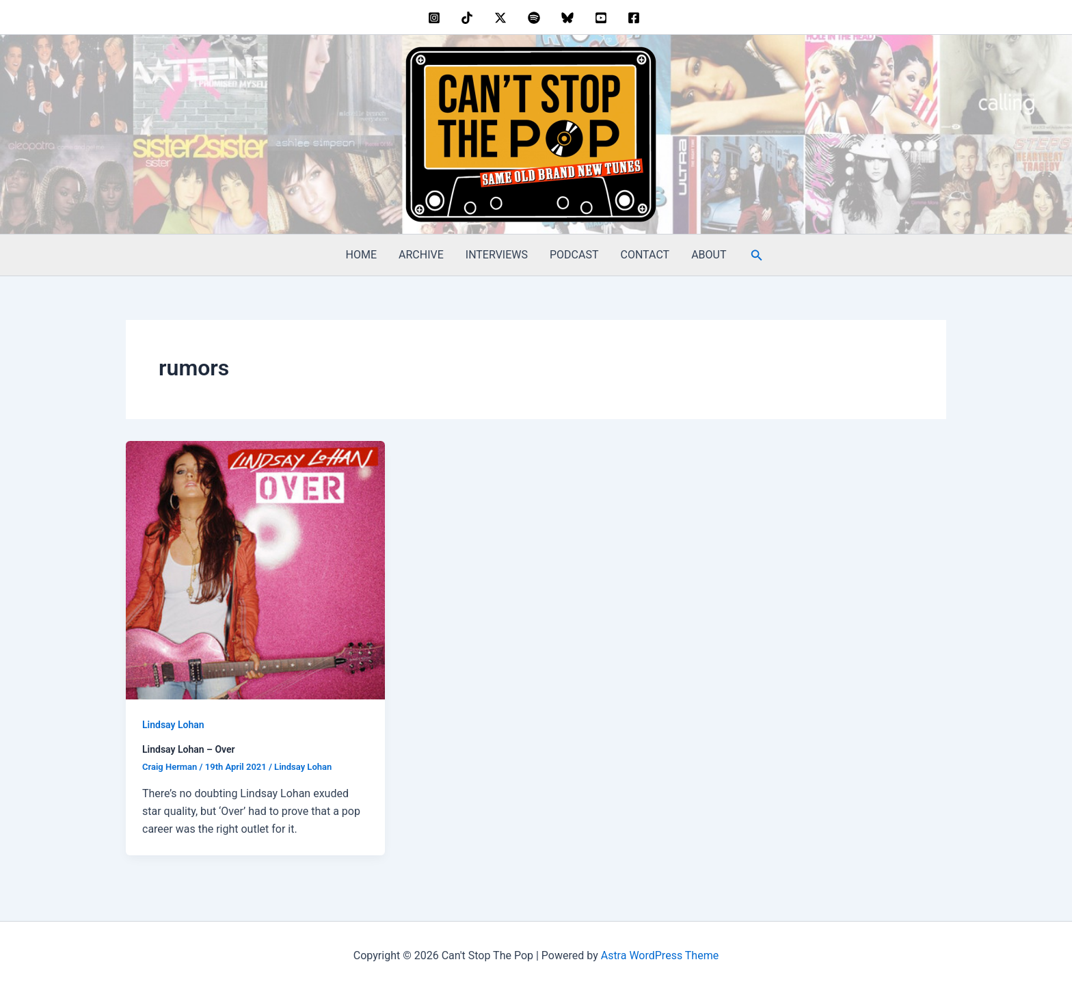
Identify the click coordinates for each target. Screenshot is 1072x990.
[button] (757, 255)
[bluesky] (569, 18)
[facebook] (636, 18)
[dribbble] (536, 18)
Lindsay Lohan (173, 724)
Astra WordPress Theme (660, 955)
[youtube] (602, 18)
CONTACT (645, 254)
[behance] (469, 18)
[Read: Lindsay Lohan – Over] (255, 569)
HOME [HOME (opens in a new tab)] (361, 254)
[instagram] (435, 18)
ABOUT (708, 254)
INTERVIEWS (497, 254)
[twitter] (502, 18)
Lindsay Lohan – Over (188, 749)
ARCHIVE (421, 254)
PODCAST (574, 254)
